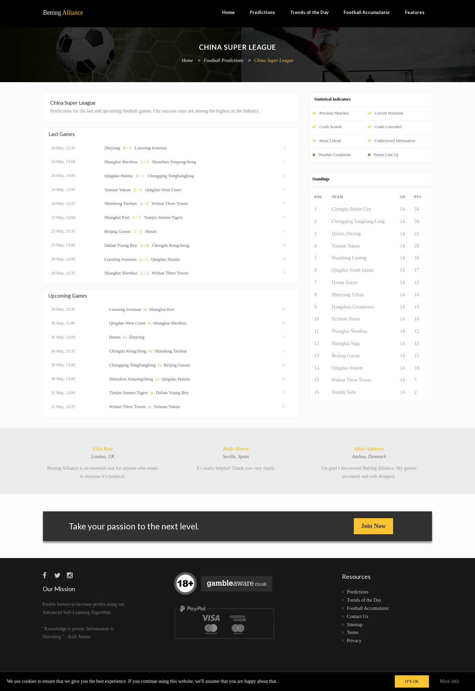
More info (449, 681)
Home (228, 12)
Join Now (373, 526)
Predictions (262, 12)
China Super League (273, 60)
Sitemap (355, 624)
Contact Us (358, 616)
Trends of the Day (309, 12)
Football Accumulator (367, 12)
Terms (353, 632)
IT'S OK (412, 681)
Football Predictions (223, 60)
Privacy (354, 640)
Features (414, 12)
